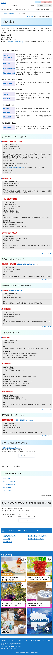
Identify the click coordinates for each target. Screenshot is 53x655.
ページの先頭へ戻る (47, 253)
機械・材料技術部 (7, 488)
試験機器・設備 (7, 542)
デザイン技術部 (7, 491)
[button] (46, 2)
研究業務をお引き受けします (13, 415)
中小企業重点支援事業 (9, 68)
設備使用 (5, 94)
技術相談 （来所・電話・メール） (8, 57)
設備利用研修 (6, 99)
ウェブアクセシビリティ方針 (36, 640)
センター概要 (6, 479)
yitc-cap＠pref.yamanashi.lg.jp (15, 42)
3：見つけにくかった (33, 516)
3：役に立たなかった (29, 511)
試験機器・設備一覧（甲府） (36, 539)
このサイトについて (22, 640)
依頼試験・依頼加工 (8, 84)
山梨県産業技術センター (14, 13)
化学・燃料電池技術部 (9, 485)
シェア (26, 17)
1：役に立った (7, 511)
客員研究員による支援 (9, 73)
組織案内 (6, 13)
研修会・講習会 (7, 117)
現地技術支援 (6, 64)
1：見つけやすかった (9, 516)
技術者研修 (6, 108)
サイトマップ (12, 640)
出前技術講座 (6, 112)
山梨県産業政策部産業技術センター (11, 448)
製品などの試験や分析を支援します (16, 259)
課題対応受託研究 (7, 127)
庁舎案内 (4, 640)
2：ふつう (17, 511)
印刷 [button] (32, 16)
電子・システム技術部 (9, 482)
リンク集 (48, 640)
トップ (2, 13)
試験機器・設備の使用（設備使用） (37, 536)
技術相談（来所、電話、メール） (13, 141)
